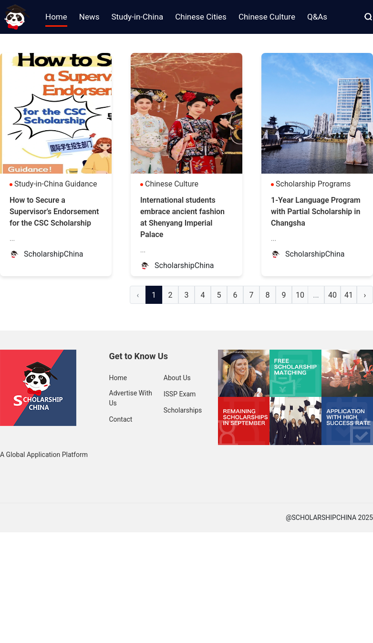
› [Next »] (365, 295)
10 (300, 295)
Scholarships (183, 410)
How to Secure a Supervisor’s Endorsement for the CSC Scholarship (54, 212)
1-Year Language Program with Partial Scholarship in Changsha (316, 212)
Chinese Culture (171, 183)
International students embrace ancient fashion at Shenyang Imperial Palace (182, 217)
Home (118, 378)
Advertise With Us (130, 398)
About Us (177, 378)
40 (332, 295)
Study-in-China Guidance (55, 183)
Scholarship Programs (313, 183)
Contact (121, 419)
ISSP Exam (180, 394)
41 (348, 295)
